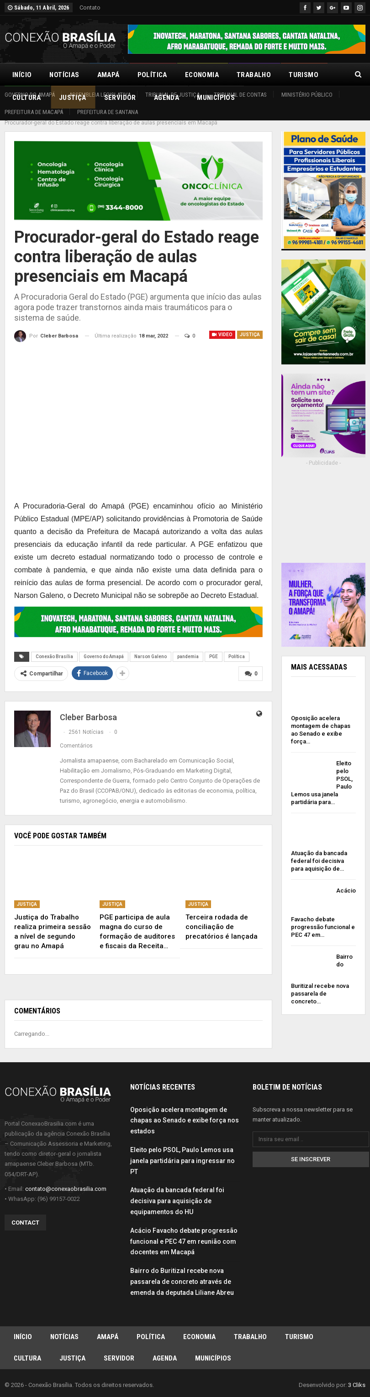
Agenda (165, 1349)
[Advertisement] (323, 511)
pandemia (188, 646)
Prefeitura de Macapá (34, 112)
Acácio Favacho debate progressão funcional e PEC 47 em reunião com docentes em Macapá (184, 1231)
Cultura (27, 1349)
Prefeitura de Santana (107, 112)
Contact (25, 1212)
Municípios (213, 1349)
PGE (213, 646)
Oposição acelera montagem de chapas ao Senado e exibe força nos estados (184, 1109)
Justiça (250, 324)
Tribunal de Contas (240, 94)
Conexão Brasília (54, 646)
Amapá (108, 75)
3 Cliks (356, 1376)
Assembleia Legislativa (100, 94)
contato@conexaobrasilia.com (65, 1178)
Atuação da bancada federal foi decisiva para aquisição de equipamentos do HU (177, 1190)
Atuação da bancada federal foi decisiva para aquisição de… (319, 851)
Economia (202, 75)
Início (22, 75)
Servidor (119, 1349)
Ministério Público (307, 94)
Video (222, 324)
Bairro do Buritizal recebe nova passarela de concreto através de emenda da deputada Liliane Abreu (182, 1271)
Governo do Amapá (30, 94)
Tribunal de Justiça (172, 94)
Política (152, 75)
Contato (89, 7)
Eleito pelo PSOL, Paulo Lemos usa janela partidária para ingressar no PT (182, 1150)
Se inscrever (310, 1148)
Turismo (299, 1327)
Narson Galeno (150, 646)
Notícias (64, 75)
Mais (297, 75)
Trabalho (254, 75)
